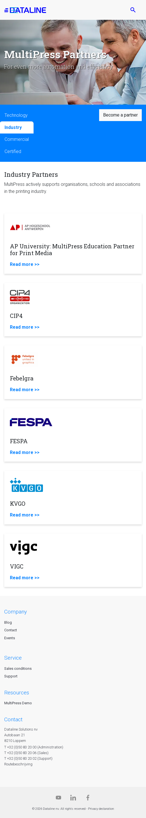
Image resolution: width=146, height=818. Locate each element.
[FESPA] (73, 435)
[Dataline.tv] (58, 799)
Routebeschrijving (18, 764)
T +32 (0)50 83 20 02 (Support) (28, 758)
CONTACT (13, 719)
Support (11, 676)
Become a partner (120, 115)
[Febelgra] (73, 372)
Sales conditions (18, 668)
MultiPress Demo (18, 703)
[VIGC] (73, 560)
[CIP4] (73, 310)
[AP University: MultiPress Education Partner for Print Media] (73, 243)
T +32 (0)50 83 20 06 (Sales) (26, 753)
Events (9, 638)
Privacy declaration (101, 809)
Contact (10, 630)
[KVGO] (73, 497)
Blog (8, 622)
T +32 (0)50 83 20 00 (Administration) (33, 747)
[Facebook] (87, 799)
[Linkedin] (73, 799)
